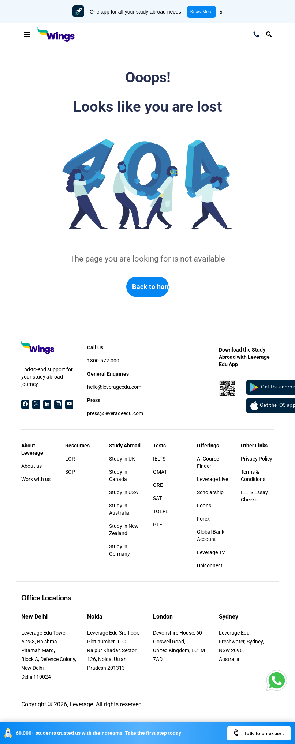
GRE (158, 485)
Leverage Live (212, 479)
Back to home (150, 286)
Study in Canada (118, 475)
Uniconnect (210, 565)
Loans (204, 505)
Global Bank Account (210, 535)
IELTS (159, 459)
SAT (157, 498)
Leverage (81, 704)
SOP (70, 472)
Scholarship (210, 492)
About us (31, 466)
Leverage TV (211, 552)
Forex (203, 519)
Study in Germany (119, 550)
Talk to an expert (258, 733)
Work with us (36, 479)
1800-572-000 (103, 361)
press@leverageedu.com (115, 413)
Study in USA (123, 492)
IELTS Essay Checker (254, 496)
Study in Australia (119, 509)
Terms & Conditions (253, 475)
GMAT (160, 472)
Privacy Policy (256, 459)
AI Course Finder (208, 462)
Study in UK (122, 459)
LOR (70, 459)
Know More (201, 11)
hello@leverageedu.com (114, 387)
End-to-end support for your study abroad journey (47, 377)
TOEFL (160, 511)
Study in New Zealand (124, 529)
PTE (157, 524)
